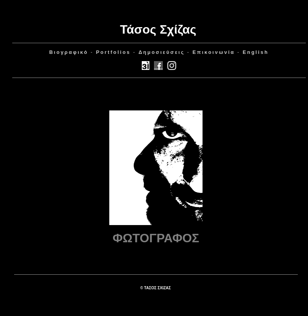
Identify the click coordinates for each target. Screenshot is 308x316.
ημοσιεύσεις (161, 52)
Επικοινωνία (214, 52)
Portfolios (113, 52)
